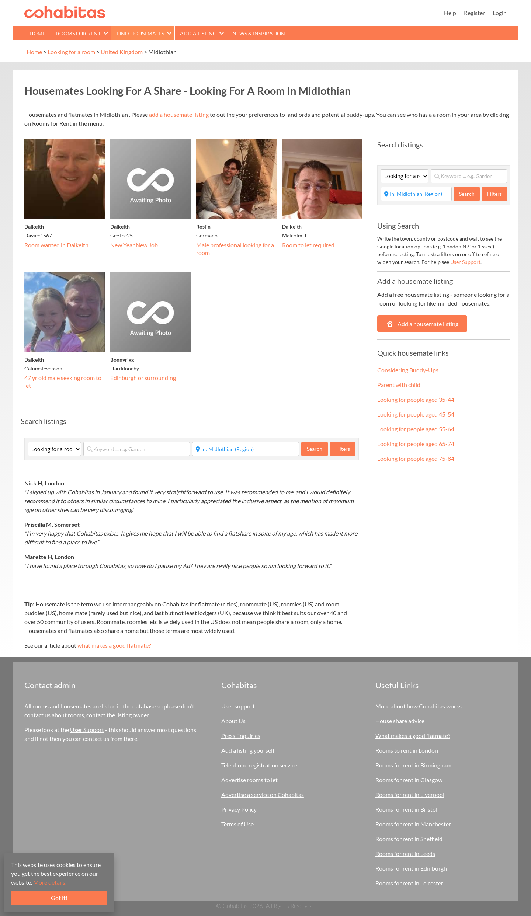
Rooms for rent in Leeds (405, 853)
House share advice (399, 720)
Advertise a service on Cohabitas (262, 794)
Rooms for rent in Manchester (413, 824)
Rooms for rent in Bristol (406, 809)
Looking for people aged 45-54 (415, 414)
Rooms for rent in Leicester (409, 883)
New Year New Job (134, 244)
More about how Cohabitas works (418, 706)
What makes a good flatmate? (412, 735)
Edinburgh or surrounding (143, 377)
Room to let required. (309, 244)
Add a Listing (198, 33)
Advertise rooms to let (249, 779)
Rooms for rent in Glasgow (408, 779)
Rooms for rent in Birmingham (413, 765)
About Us (233, 720)
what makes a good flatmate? (114, 645)
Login (500, 12)
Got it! (59, 897)
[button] (106, 33)
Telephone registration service (259, 765)
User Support (465, 262)
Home (37, 33)
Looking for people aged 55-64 (415, 428)
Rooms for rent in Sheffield (408, 838)
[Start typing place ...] (245, 449)
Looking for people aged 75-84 (415, 458)
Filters (342, 449)
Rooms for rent (78, 33)
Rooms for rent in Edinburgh (411, 868)
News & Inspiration (258, 33)
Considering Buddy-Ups (407, 369)
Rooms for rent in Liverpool (409, 794)
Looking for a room (71, 51)
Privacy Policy (239, 809)
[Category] (54, 449)
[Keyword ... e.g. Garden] (136, 449)
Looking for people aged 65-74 (415, 443)
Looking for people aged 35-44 (415, 399)
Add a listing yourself (247, 750)
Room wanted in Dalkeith (56, 244)
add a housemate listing (179, 114)
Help (450, 12)
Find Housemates (140, 33)
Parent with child (398, 384)
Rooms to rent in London (406, 750)
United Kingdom (122, 51)
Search (317, 448)
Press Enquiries (240, 735)
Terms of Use (237, 824)
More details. (49, 882)
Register (474, 12)
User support (238, 706)
